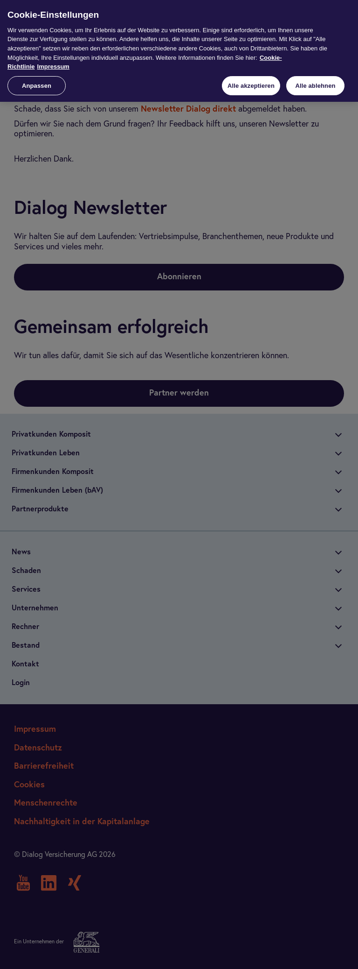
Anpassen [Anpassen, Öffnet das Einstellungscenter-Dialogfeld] (36, 85)
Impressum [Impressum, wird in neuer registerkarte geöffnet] (53, 66)
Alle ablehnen (315, 85)
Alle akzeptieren (251, 85)
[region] (179, 51)
